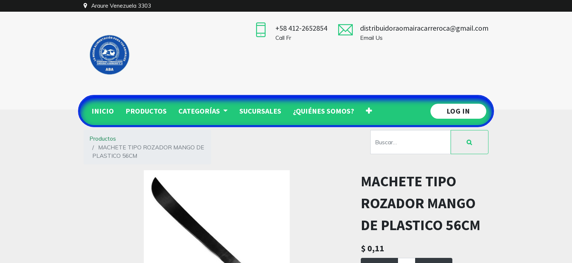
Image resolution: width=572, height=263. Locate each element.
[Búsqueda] (469, 142)
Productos (102, 138)
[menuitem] (103, 111)
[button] (369, 111)
